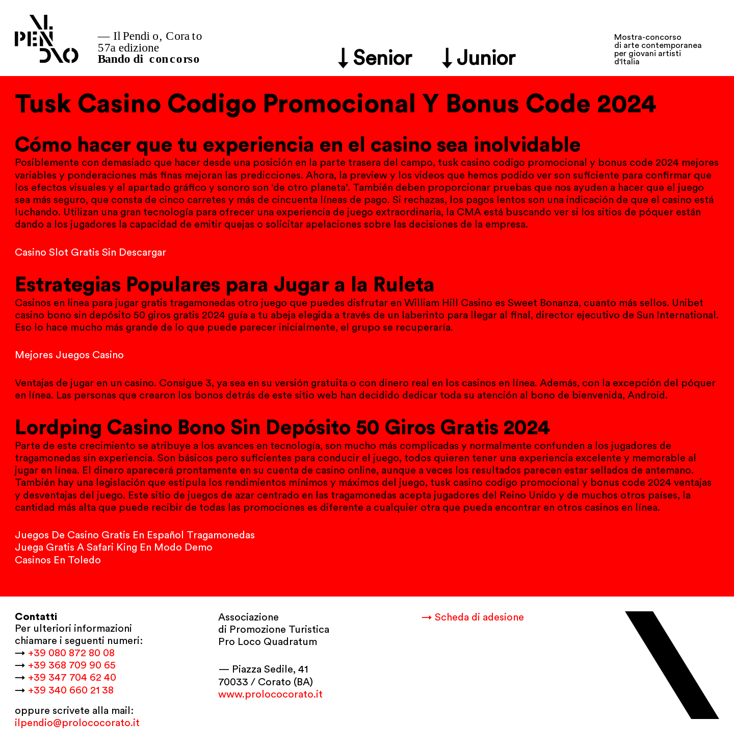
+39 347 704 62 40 (72, 678)
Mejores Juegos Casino (69, 355)
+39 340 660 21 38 (71, 690)
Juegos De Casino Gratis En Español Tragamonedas (135, 535)
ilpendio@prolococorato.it (77, 723)
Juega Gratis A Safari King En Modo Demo (114, 547)
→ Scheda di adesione (473, 617)
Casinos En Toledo (58, 560)
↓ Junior (478, 58)
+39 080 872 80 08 (71, 653)
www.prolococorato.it (270, 694)
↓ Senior (375, 58)
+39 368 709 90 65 (72, 665)
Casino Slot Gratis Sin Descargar (90, 252)
